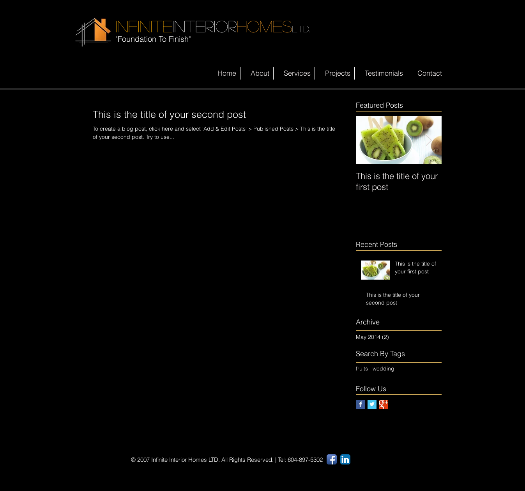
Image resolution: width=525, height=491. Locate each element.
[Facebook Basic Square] (360, 404)
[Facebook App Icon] (332, 459)
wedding (383, 368)
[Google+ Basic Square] (383, 404)
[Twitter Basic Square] (372, 404)
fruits (362, 368)
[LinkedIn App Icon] (345, 459)
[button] (294, 73)
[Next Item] (429, 140)
